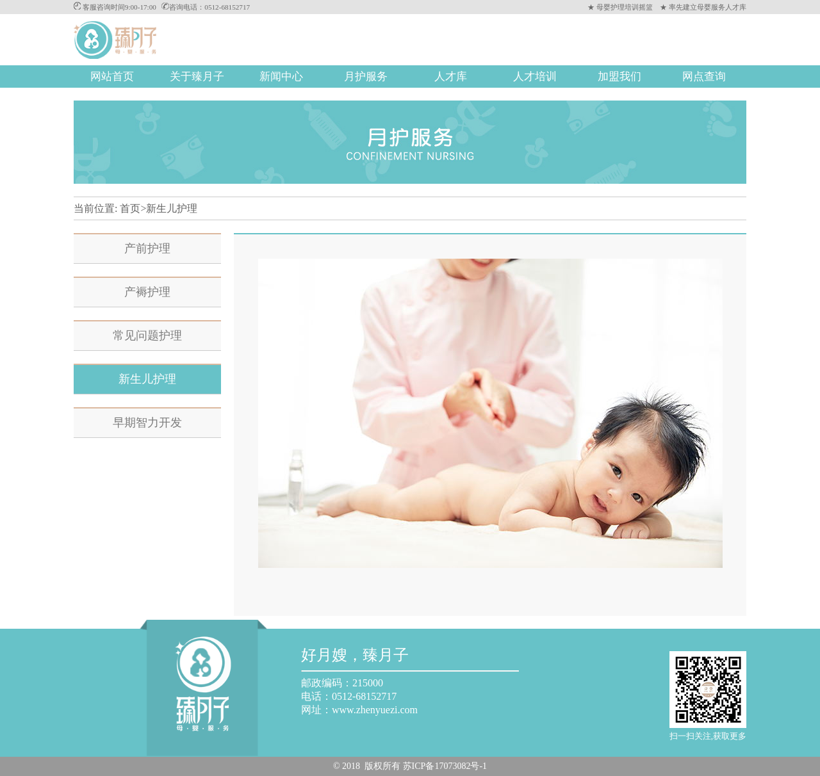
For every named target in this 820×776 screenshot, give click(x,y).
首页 (130, 208)
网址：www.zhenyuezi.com (359, 709)
